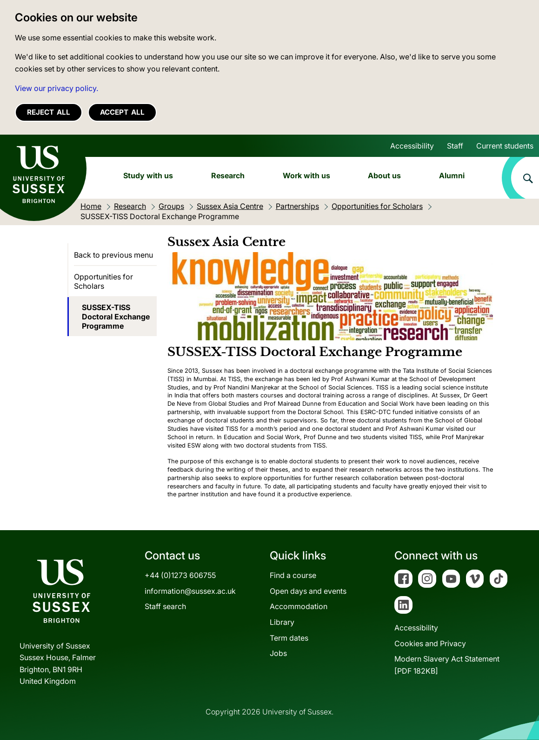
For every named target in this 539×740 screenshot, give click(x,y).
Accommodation (298, 606)
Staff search (165, 606)
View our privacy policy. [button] (56, 88)
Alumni (452, 175)
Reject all (48, 112)
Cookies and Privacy (430, 643)
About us (384, 175)
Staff (455, 145)
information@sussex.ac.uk (190, 591)
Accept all (122, 112)
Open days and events (308, 591)
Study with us (148, 175)
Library (282, 622)
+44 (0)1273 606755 (180, 575)
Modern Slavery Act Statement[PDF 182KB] (446, 664)
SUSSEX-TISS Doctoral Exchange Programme (116, 317)
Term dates (289, 638)
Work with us (306, 175)
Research (228, 175)
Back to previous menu (113, 255)
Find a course (293, 575)
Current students (504, 145)
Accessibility (412, 145)
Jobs (278, 653)
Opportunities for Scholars (103, 281)
